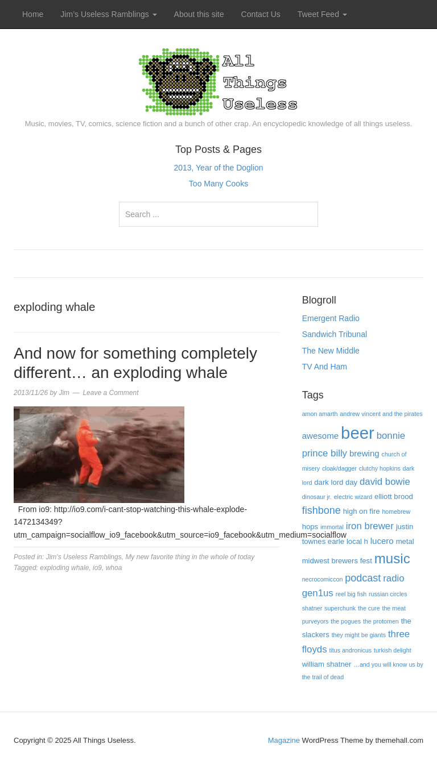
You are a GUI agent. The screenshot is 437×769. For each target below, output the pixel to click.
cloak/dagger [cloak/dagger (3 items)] (339, 468)
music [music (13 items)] (392, 558)
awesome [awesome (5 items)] (320, 435)
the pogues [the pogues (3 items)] (346, 621)
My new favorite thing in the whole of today (189, 557)
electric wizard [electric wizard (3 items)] (353, 496)
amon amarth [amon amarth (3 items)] (320, 413)
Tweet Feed (322, 14)
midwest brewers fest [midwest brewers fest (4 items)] (337, 560)
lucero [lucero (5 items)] (382, 541)
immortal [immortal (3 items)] (332, 526)
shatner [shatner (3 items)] (312, 608)
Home (32, 14)
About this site (199, 14)
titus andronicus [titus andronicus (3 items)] (350, 650)
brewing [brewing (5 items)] (364, 453)
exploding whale (64, 568)
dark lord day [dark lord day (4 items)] (335, 482)
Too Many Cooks (218, 183)
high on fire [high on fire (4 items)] (361, 511)
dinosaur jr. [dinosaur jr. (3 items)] (317, 496)
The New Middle (331, 350)
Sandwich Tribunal (334, 334)
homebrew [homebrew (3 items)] (396, 511)
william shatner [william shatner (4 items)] (327, 664)
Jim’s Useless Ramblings (108, 14)
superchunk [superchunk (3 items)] (340, 608)
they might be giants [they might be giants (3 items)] (359, 634)
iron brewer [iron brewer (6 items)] (370, 526)
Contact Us (261, 14)
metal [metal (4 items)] (405, 541)
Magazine (284, 740)
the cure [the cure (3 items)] (369, 608)
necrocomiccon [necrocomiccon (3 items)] (322, 579)
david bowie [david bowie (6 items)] (385, 481)
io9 (97, 568)
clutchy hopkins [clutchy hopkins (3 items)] (380, 468)
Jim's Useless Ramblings (84, 557)
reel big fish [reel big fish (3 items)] (351, 594)
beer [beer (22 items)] (357, 432)
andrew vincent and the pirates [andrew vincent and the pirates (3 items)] (381, 413)
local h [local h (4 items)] (357, 541)
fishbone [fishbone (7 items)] (321, 510)
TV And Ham (324, 366)
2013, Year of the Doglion (218, 167)
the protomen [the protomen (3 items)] (381, 621)
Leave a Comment (110, 393)
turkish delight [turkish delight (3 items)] (392, 650)
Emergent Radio (331, 318)
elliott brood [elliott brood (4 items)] (393, 496)
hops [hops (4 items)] (310, 526)
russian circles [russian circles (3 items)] (388, 594)
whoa (114, 568)
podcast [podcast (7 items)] (363, 578)
